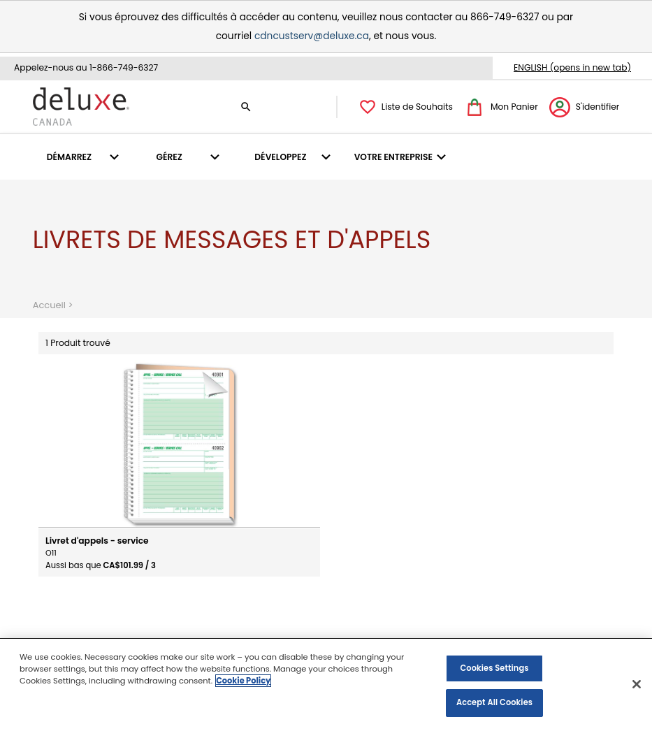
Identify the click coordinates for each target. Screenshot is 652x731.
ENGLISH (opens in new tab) (572, 67)
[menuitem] (85, 157)
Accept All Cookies (494, 703)
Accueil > (55, 305)
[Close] (636, 685)
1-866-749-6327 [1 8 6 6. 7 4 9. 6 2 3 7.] (123, 67)
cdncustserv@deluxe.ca (311, 36)
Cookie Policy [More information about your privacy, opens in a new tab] (243, 681)
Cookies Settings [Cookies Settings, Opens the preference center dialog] (494, 668)
